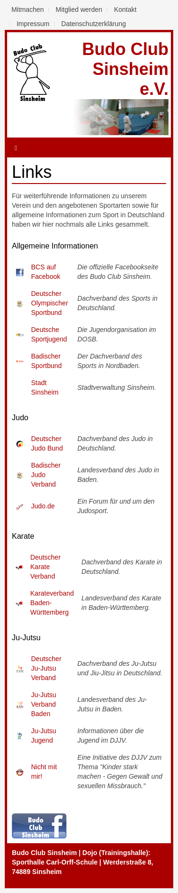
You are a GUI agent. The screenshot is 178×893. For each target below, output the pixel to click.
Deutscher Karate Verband (45, 566)
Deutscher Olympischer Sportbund (49, 303)
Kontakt (125, 9)
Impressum (33, 24)
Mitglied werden (79, 9)
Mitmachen (27, 9)
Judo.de (43, 506)
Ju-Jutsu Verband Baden (43, 704)
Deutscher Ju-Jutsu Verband (46, 668)
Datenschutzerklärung (93, 24)
